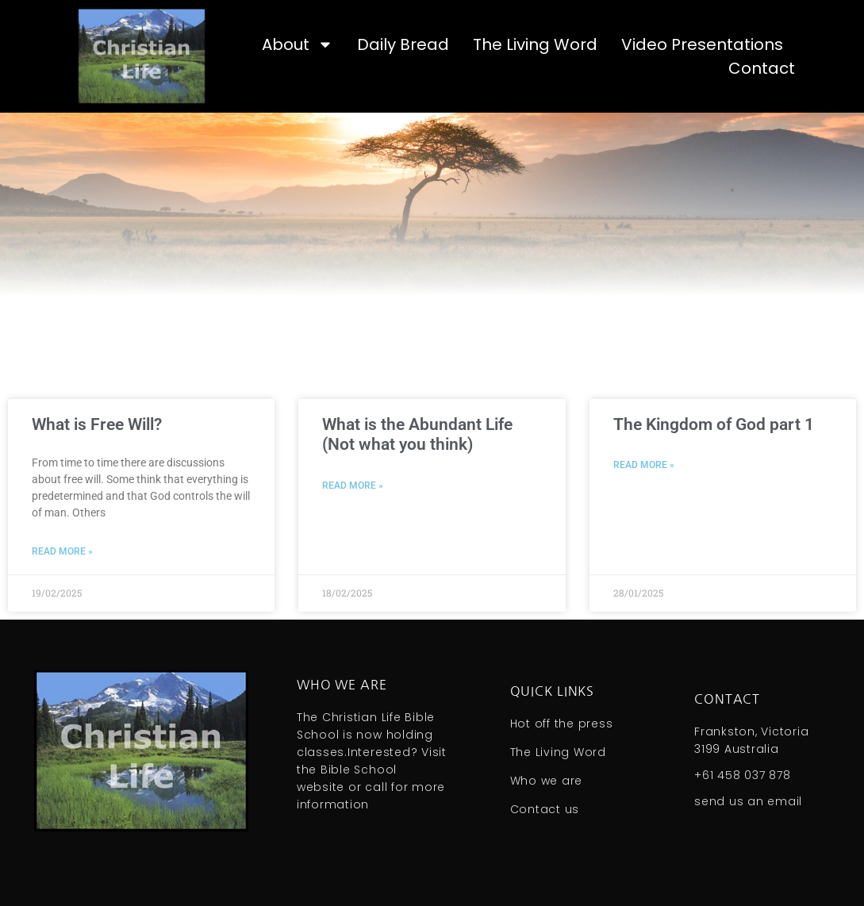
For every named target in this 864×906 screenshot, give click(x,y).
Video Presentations (702, 44)
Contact (761, 68)
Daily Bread (403, 44)
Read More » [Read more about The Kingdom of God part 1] (643, 464)
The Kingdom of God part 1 (713, 424)
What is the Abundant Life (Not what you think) (417, 434)
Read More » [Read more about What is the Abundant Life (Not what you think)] (352, 485)
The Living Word (535, 44)
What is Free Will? (97, 424)
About (297, 44)
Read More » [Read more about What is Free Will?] (62, 551)
